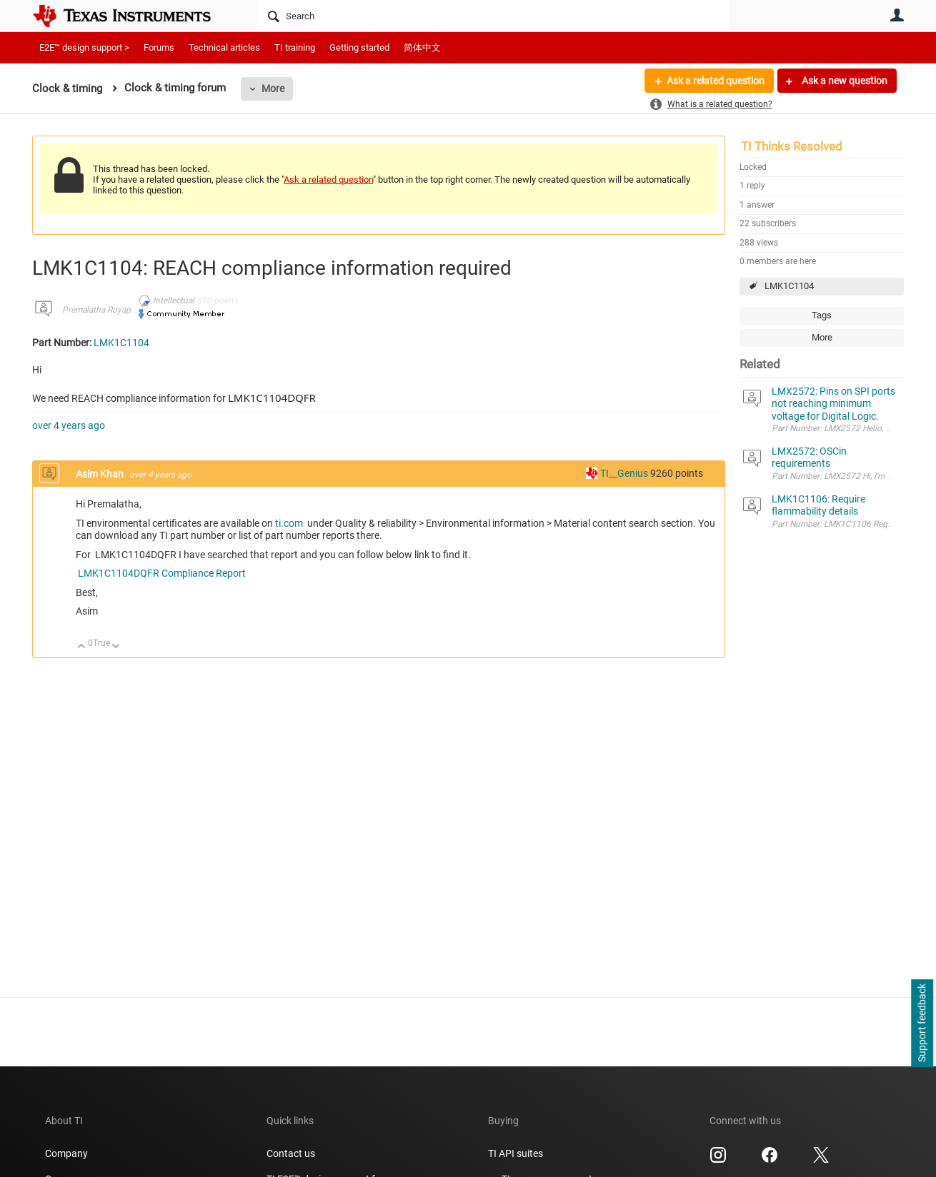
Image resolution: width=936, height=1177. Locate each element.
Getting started (359, 47)
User (897, 15)
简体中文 (422, 47)
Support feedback (921, 1023)
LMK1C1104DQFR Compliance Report (161, 573)
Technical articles (224, 47)
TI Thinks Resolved (791, 146)
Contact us (291, 1153)
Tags (822, 315)
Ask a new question (843, 80)
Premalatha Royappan (103, 310)
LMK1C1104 (789, 286)
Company (66, 1153)
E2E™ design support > (84, 47)
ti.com (290, 523)
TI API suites (515, 1153)
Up (82, 647)
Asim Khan (101, 474)
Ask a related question (716, 80)
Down (116, 647)
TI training (294, 47)
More (273, 88)
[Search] (493, 15)
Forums (159, 47)
